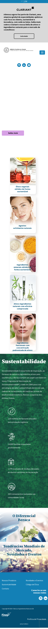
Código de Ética (32, 584)
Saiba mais (13, 133)
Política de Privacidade (36, 619)
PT (22, 1)
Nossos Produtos (9, 580)
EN (26, 1)
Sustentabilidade (9, 584)
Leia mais (24, 36)
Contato (5, 588)
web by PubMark (24, 624)
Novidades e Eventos (34, 580)
